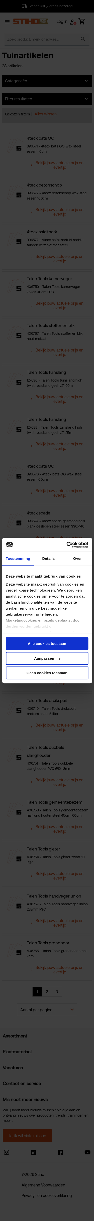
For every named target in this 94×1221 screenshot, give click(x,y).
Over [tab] (77, 558)
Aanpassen (47, 658)
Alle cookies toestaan (47, 643)
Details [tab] (48, 558)
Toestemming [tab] (18, 558)
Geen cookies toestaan (47, 673)
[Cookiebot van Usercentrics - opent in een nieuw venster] (67, 545)
